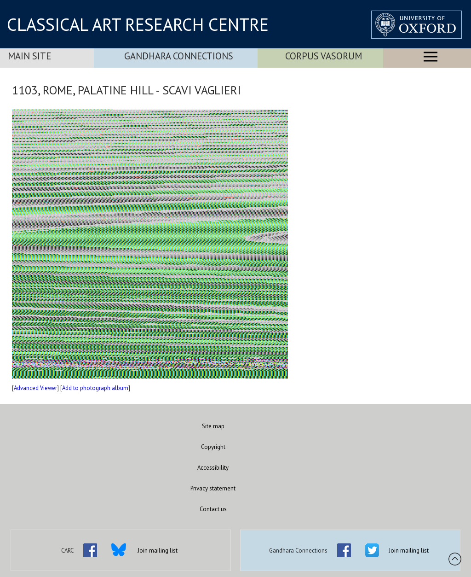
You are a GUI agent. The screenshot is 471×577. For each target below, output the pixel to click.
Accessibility (213, 468)
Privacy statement (213, 488)
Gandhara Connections (178, 56)
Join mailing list (158, 550)
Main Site (29, 56)
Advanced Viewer (35, 388)
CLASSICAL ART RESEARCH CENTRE (138, 24)
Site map (213, 426)
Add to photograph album (95, 388)
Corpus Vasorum (323, 56)
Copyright (213, 447)
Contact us (213, 509)
